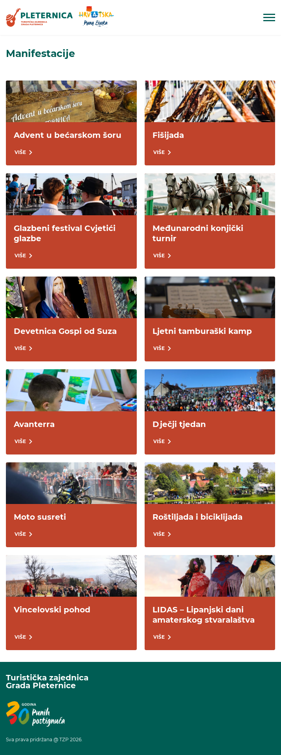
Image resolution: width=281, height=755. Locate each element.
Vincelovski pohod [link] (52, 609)
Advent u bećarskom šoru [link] (67, 135)
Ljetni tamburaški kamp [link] (202, 331)
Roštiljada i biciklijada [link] (197, 517)
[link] (39, 17)
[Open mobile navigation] (269, 17)
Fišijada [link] (168, 135)
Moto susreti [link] (40, 517)
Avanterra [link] (34, 424)
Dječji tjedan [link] (179, 424)
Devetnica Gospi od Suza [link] (65, 331)
